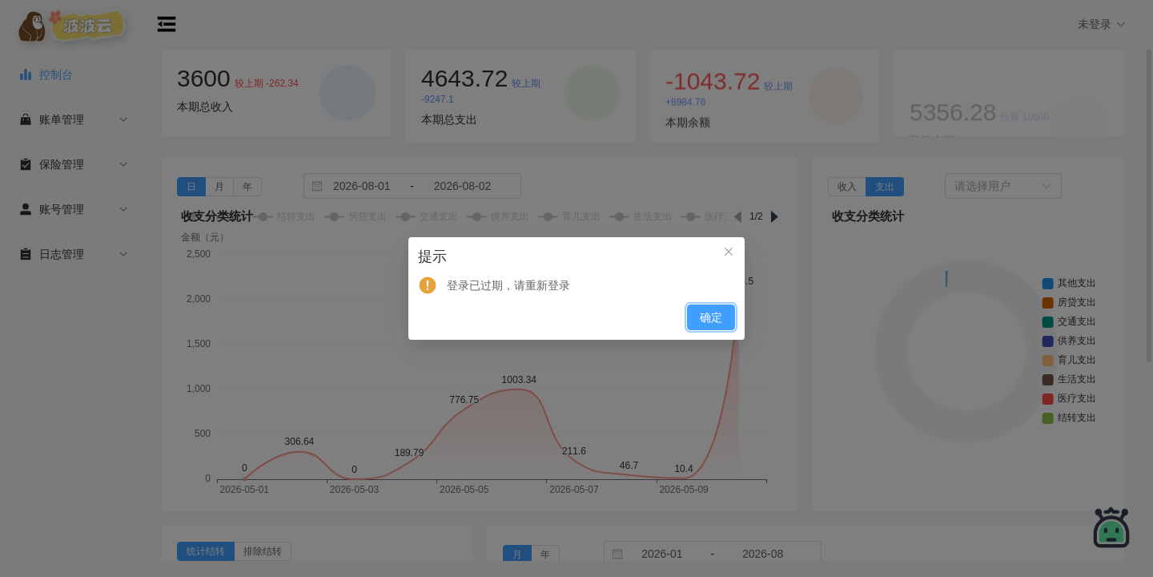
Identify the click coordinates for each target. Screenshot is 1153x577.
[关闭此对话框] (729, 253)
